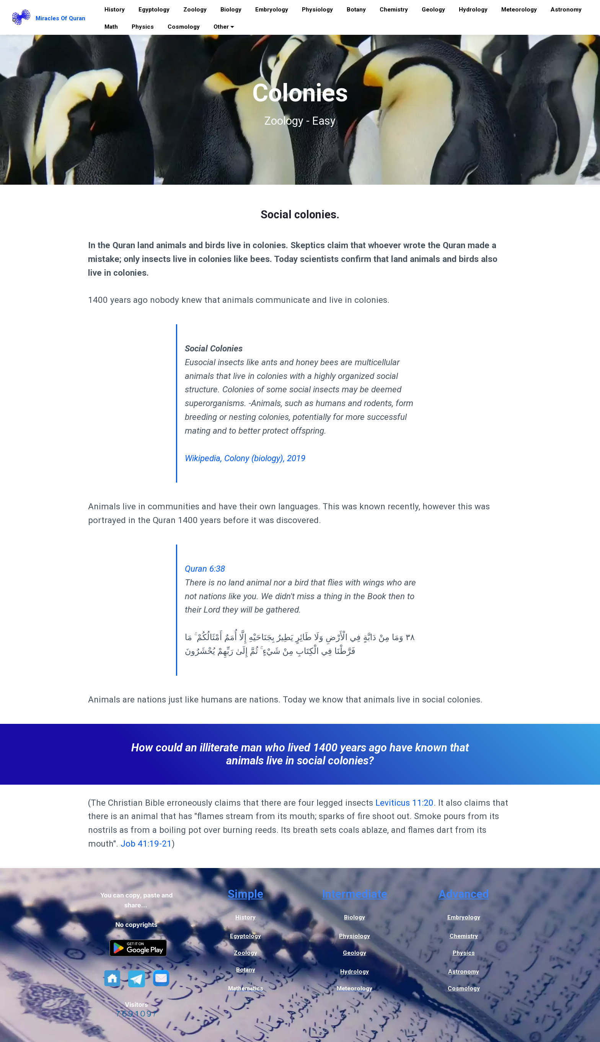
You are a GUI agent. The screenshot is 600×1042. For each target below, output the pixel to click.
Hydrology (473, 9)
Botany (356, 9)
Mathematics (245, 988)
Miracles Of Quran (60, 18)
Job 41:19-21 (146, 844)
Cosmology (184, 26)
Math (111, 26)
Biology (230, 9)
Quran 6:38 (205, 569)
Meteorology (519, 9)
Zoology (195, 9)
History (114, 9)
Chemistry (394, 9)
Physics (143, 26)
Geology (433, 9)
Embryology (271, 9)
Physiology (317, 9)
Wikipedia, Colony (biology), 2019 (245, 458)
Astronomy (566, 9)
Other (221, 26)
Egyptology (154, 9)
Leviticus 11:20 (404, 803)
